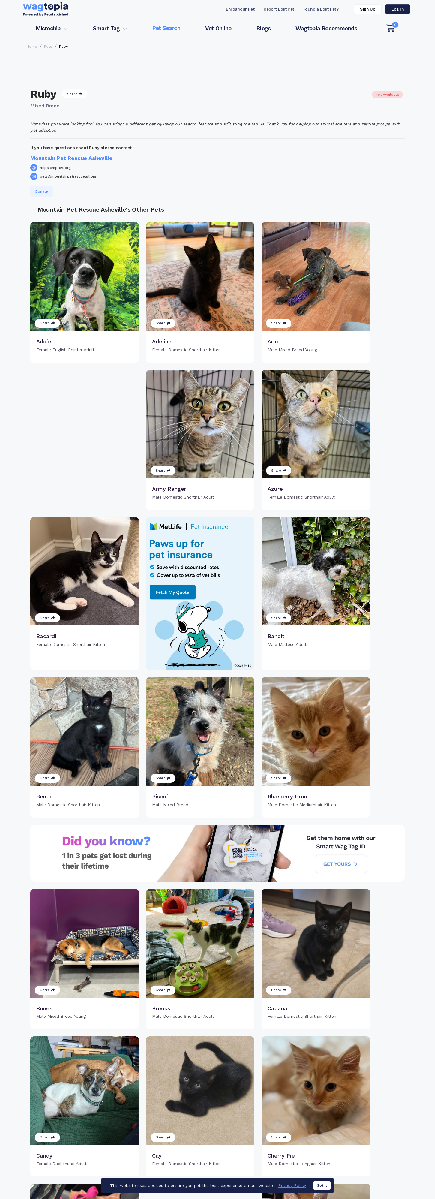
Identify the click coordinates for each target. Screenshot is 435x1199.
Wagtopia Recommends (326, 28)
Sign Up (367, 9)
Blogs (263, 28)
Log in (398, 9)
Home (32, 46)
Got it (322, 1186)
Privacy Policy (292, 1185)
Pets (48, 46)
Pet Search (166, 28)
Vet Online (218, 28)
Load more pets (217, 1097)
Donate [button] (41, 191)
